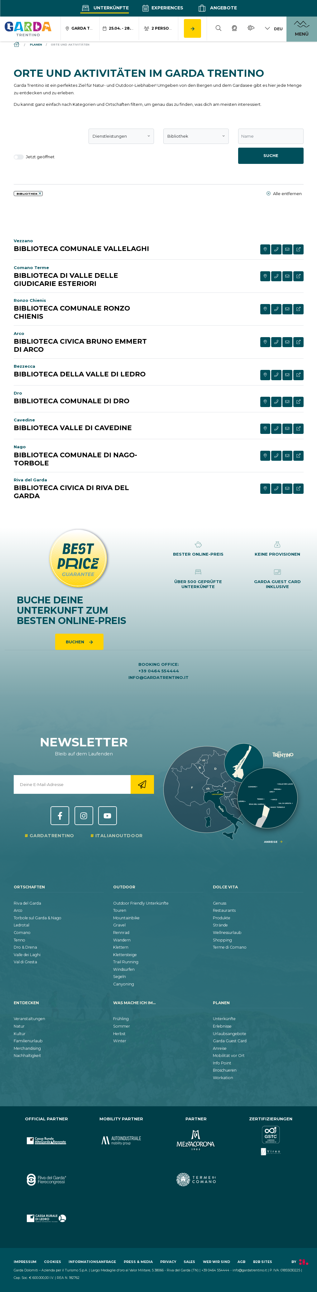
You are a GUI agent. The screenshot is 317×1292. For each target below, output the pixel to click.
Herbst (119, 1033)
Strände (220, 925)
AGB (241, 1262)
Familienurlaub (28, 1041)
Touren (119, 910)
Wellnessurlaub (227, 932)
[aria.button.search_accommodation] (192, 28)
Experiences (162, 8)
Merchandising (27, 1048)
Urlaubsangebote (229, 1033)
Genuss (219, 903)
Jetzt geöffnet (34, 157)
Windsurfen (124, 969)
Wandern (122, 940)
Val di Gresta (25, 962)
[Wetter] (251, 29)
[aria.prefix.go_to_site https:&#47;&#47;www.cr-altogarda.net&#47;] (46, 1140)
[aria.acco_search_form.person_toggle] (158, 28)
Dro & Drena (25, 947)
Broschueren (225, 1070)
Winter (119, 1041)
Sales (189, 1262)
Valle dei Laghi (27, 954)
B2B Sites (262, 1262)
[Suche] (218, 29)
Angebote (217, 8)
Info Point (222, 1063)
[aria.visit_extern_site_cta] (298, 249)
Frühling (121, 1018)
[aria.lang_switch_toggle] (273, 29)
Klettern (120, 947)
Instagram (83, 815)
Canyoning (123, 984)
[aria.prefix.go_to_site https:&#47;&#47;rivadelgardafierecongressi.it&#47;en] (46, 1179)
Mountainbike (126, 918)
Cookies (52, 1262)
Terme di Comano (230, 947)
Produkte (221, 918)
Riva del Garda (27, 903)
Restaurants (224, 910)
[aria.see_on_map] (265, 249)
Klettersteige (125, 954)
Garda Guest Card (230, 1041)
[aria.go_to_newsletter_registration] (142, 784)
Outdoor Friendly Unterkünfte (141, 903)
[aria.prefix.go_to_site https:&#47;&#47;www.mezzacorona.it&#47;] (196, 1140)
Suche (270, 155)
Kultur (20, 1033)
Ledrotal (21, 925)
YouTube (107, 815)
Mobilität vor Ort (229, 1055)
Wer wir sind (216, 1262)
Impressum (25, 1262)
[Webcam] (234, 29)
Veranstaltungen (29, 1018)
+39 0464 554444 (158, 670)
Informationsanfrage (92, 1262)
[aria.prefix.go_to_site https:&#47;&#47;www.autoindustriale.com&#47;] (121, 1140)
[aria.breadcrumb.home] (17, 45)
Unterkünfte (104, 8)
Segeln (119, 976)
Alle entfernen (284, 194)
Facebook (59, 815)
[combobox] (121, 136)
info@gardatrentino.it (158, 677)
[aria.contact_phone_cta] (276, 249)
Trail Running (125, 962)
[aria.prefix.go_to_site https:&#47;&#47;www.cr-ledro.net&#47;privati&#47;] (46, 1218)
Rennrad (121, 932)
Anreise (220, 1048)
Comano (22, 932)
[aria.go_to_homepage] (28, 28)
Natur (19, 1026)
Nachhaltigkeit (27, 1055)
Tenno (19, 940)
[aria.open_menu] (301, 29)
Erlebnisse (222, 1026)
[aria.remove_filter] (40, 193)
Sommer (121, 1026)
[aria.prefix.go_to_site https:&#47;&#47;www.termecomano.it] (196, 1179)
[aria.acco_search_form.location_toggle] (80, 28)
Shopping (222, 940)
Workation (223, 1077)
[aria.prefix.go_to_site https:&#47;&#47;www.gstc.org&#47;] (271, 1140)
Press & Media (138, 1262)
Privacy (168, 1262)
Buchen (75, 641)
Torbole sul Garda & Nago (37, 918)
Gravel (119, 925)
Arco (18, 910)
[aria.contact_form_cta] (287, 249)
